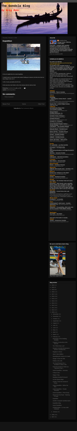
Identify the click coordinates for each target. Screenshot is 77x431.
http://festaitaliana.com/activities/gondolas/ (61, 209)
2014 (53, 301)
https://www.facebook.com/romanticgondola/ (61, 154)
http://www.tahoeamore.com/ (57, 141)
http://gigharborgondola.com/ (57, 215)
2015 (53, 298)
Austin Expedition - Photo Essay (61, 392)
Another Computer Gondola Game (61, 400)
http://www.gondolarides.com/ (57, 117)
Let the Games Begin (58, 379)
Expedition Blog (57, 403)
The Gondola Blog (15, 6)
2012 (53, 305)
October (55, 318)
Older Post (41, 104)
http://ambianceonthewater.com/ (58, 174)
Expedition (55, 398)
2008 (53, 414)
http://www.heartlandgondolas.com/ (59, 178)
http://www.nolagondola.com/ (57, 162)
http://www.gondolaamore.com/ (58, 130)
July (54, 325)
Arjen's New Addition (58, 354)
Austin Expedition (11, 90)
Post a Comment (9, 97)
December (56, 314)
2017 (53, 294)
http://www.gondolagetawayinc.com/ (59, 127)
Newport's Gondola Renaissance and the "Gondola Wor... (61, 349)
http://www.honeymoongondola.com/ (59, 221)
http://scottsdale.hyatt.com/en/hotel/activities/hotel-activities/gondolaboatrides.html (62, 102)
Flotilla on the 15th (57, 360)
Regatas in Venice (57, 351)
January (55, 411)
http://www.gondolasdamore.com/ (58, 133)
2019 (53, 289)
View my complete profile (56, 54)
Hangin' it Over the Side (59, 358)
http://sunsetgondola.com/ (66, 125)
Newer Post (6, 104)
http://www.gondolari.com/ (56, 200)
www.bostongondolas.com (56, 166)
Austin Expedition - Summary (60, 370)
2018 (53, 291)
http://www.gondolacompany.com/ (58, 110)
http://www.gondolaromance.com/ (58, 120)
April (54, 332)
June (54, 327)
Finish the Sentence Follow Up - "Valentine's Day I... (61, 367)
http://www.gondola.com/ (56, 114)
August (55, 323)
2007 (53, 417)
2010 (53, 310)
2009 (53, 312)
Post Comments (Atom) (27, 108)
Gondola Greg (63, 40)
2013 (53, 303)
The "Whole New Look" (59, 346)
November (56, 316)
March (55, 334)
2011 (53, 307)
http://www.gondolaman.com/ (57, 146)
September (56, 321)
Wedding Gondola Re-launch (60, 377)
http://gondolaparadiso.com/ (57, 135)
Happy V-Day (56, 375)
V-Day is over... (57, 372)
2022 (53, 285)
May (54, 330)
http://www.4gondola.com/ (56, 158)
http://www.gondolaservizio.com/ (58, 138)
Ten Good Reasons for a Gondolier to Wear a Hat (59, 363)
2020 (53, 287)
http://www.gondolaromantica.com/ (62, 170)
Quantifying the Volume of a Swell (61, 356)
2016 (53, 296)
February (55, 336)
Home (24, 104)
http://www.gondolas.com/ (56, 122)
